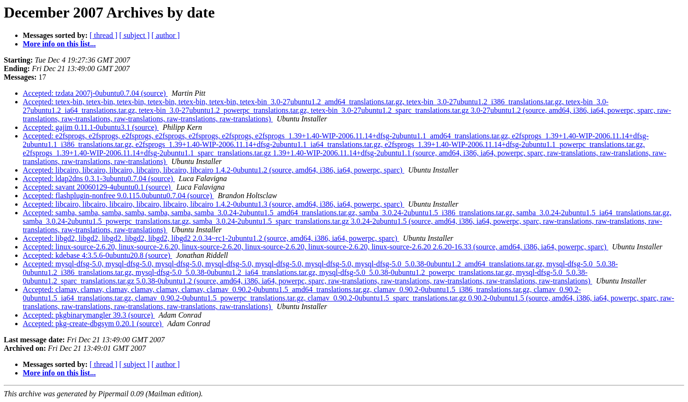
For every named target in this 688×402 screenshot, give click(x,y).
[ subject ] (134, 35)
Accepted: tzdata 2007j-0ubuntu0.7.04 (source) (95, 93)
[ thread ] (104, 35)
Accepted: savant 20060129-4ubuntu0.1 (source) (98, 187)
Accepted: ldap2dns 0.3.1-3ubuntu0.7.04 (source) (99, 178)
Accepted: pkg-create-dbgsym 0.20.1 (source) (93, 324)
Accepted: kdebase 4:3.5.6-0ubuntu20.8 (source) (97, 255)
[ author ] (166, 35)
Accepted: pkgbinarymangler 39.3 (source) (89, 315)
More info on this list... (59, 44)
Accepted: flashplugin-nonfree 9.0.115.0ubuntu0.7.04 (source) (118, 196)
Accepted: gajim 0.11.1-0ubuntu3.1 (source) (91, 127)
